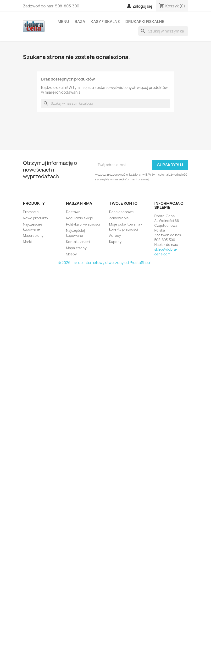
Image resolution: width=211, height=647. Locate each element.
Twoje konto (123, 203)
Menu (63, 21)
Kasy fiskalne (105, 21)
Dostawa (73, 212)
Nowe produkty (35, 218)
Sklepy (71, 254)
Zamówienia (118, 218)
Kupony (115, 241)
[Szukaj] (163, 31)
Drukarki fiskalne (144, 21)
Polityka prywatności (83, 224)
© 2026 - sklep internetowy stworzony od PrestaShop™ (105, 262)
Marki (27, 241)
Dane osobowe (121, 212)
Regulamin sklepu (80, 218)
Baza (80, 21)
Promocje (31, 212)
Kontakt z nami (78, 241)
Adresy (115, 235)
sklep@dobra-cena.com (165, 251)
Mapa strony (33, 235)
